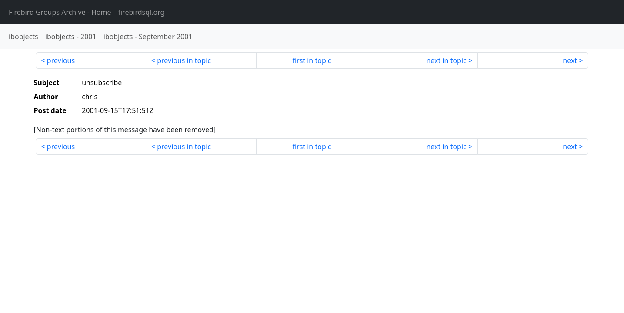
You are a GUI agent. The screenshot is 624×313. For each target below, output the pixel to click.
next (570, 60)
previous (61, 60)
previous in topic (184, 60)
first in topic (311, 60)
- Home (60, 12)
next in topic (446, 60)
